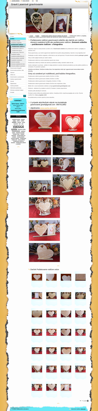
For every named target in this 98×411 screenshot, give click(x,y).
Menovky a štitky (22, 129)
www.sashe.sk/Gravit (48, 108)
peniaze (23, 119)
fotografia (16, 123)
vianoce (18, 126)
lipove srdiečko (21, 139)
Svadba (37, 35)
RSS (33, 0)
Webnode (83, 409)
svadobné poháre (16, 119)
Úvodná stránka (16, 0)
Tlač (37, 0)
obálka (14, 120)
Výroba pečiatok (20, 136)
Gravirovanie (16, 131)
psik (22, 123)
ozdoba (14, 129)
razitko (18, 120)
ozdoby (14, 122)
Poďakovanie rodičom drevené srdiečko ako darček (54, 35)
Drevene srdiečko (15, 138)
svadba (22, 120)
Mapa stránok (25, 0)
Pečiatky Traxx (16, 134)
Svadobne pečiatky (20, 132)
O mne (31, 35)
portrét (23, 122)
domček (19, 122)
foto (19, 123)
